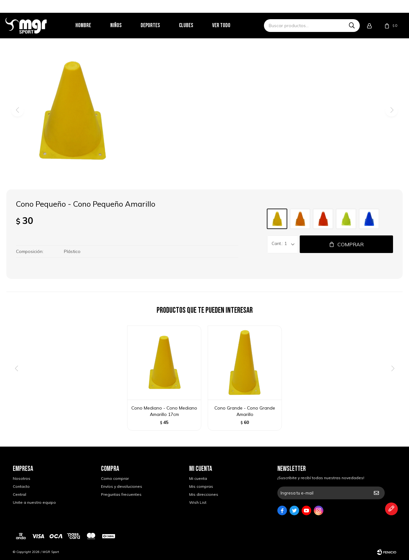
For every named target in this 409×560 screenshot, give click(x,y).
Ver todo (229, 25)
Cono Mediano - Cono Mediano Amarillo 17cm (164, 411)
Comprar (350, 244)
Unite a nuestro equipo (34, 502)
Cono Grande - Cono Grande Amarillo (244, 411)
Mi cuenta (198, 478)
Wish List (197, 502)
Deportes (157, 25)
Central (19, 494)
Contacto (21, 486)
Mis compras (201, 486)
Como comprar (115, 478)
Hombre (90, 25)
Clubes (193, 25)
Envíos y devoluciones (121, 486)
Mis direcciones (203, 494)
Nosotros (21, 478)
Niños (123, 25)
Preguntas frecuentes (121, 494)
